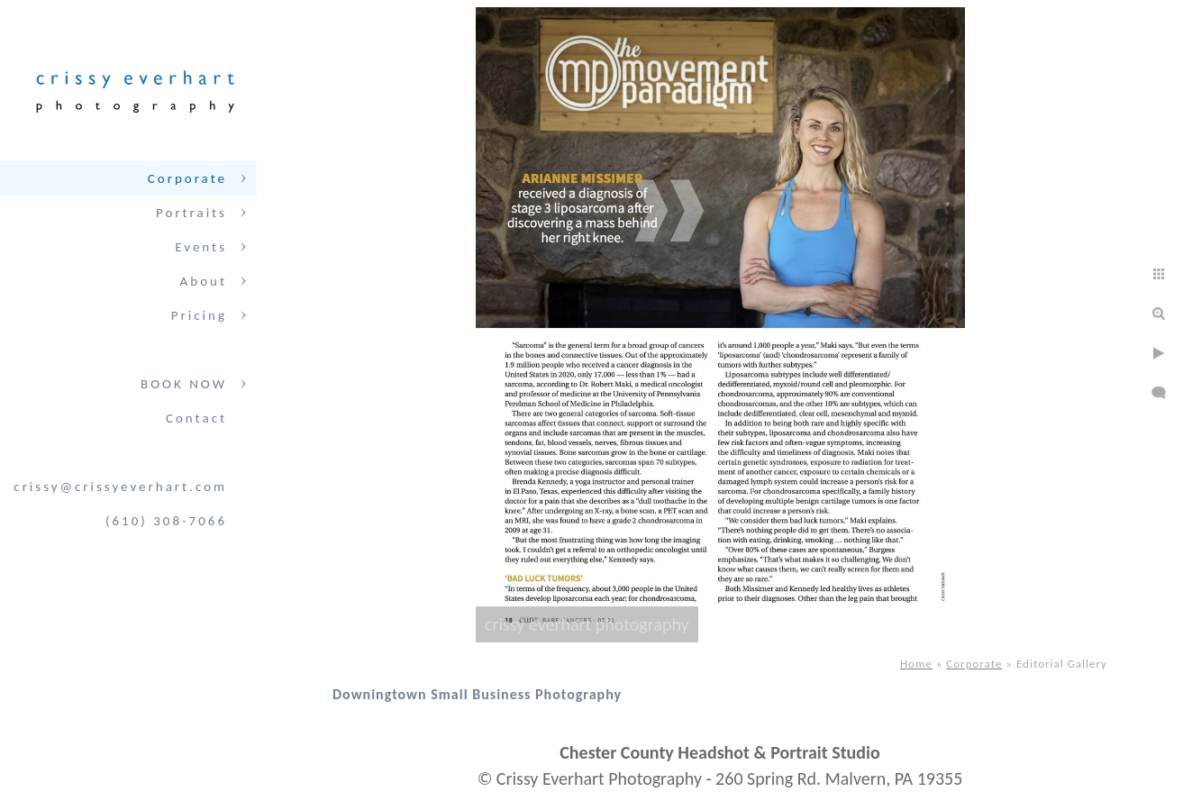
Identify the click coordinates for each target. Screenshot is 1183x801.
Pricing (199, 315)
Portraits (191, 213)
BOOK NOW (184, 384)
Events (201, 247)
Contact (196, 418)
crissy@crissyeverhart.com (120, 486)
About (203, 281)
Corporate (187, 178)
